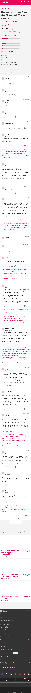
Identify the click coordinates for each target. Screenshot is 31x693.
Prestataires (3, 643)
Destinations (4, 630)
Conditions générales (8, 692)
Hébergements (5, 656)
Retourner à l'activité (6, 8)
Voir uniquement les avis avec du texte (13, 72)
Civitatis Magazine (5, 633)
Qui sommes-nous (6, 614)
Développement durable (8, 621)
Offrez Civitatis (4, 624)
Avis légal (13, 692)
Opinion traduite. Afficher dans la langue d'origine (13, 178)
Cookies (24, 692)
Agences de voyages (6, 649)
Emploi (2, 660)
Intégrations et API (6, 653)
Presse (2, 617)
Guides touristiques (6, 637)
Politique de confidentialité (19, 692)
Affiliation (3, 646)
